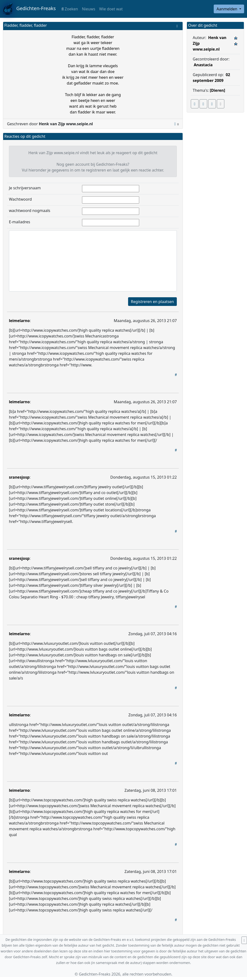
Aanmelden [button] (227, 9)
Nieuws (88, 9)
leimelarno (19, 320)
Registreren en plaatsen (152, 301)
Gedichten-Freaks (29, 9)
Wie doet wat (111, 9)
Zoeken (70, 9)
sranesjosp (19, 477)
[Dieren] (217, 90)
